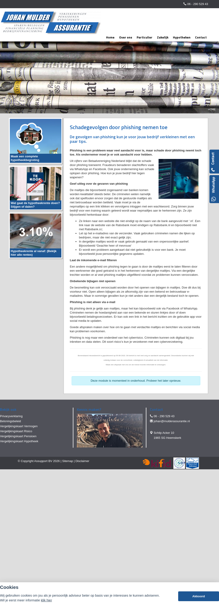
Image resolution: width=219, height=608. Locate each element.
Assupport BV (43, 461)
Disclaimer (82, 461)
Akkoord (198, 596)
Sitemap (67, 461)
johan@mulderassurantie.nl (172, 421)
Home (212, 109)
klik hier (46, 600)
